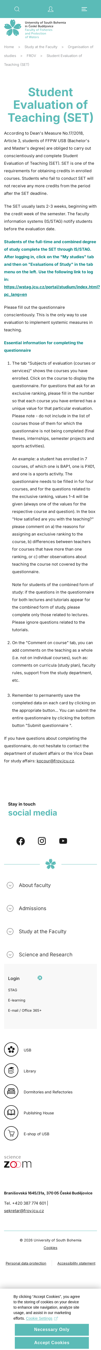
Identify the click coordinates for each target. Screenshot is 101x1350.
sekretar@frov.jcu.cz (24, 1210)
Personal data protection (26, 1263)
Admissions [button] (32, 908)
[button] (17, 9)
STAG (12, 990)
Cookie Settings (42, 1325)
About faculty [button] (35, 885)
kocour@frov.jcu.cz (55, 760)
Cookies (50, 1247)
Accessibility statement (76, 1263)
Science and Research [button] (45, 955)
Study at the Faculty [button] (43, 931)
